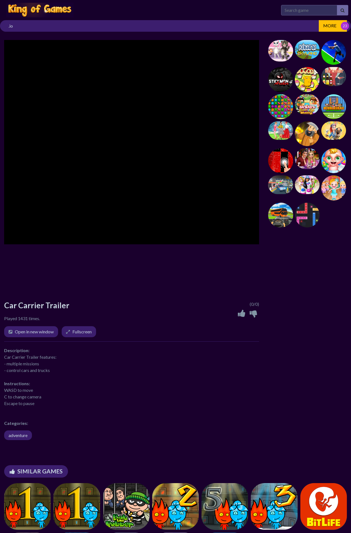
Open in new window (34, 331)
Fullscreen (82, 331)
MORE (329, 25)
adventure (18, 435)
